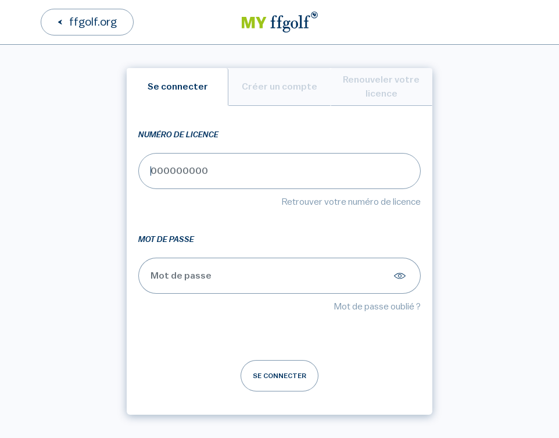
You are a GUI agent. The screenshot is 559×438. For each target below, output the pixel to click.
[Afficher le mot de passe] (401, 276)
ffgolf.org (93, 22)
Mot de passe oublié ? (377, 306)
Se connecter (279, 375)
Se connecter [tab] (178, 86)
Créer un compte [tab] (279, 86)
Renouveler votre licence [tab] (381, 86)
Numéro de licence (178, 135)
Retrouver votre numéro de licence (351, 201)
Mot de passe (166, 240)
